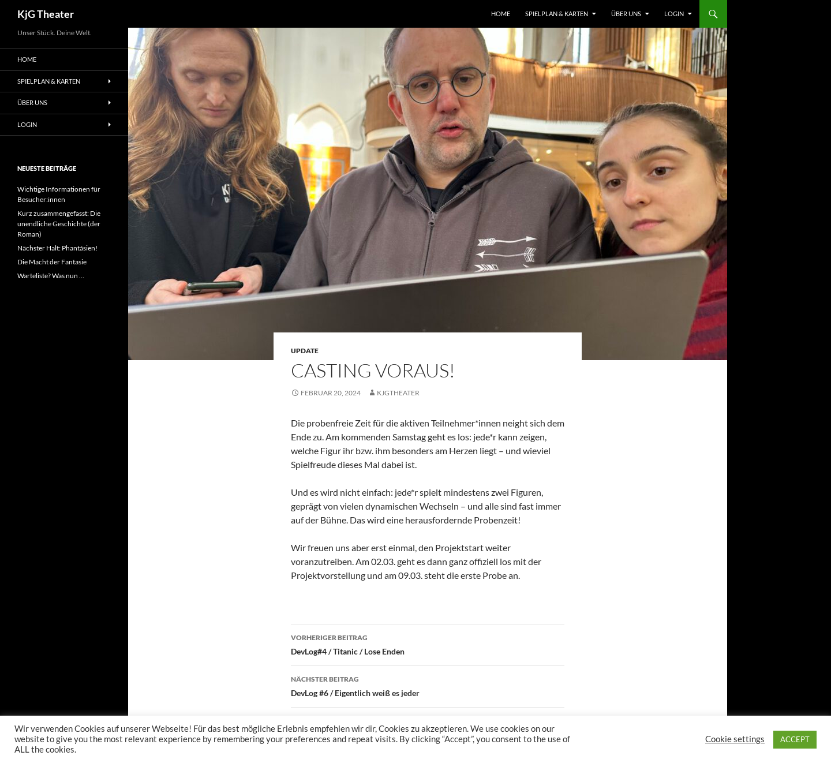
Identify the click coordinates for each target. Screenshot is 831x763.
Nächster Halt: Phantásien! (57, 248)
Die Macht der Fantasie (52, 261)
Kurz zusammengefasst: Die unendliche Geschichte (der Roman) (58, 223)
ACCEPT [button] (795, 739)
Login (674, 13)
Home (500, 13)
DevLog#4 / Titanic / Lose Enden (427, 643)
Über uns (626, 13)
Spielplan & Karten (556, 13)
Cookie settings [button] (735, 739)
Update (305, 350)
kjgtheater (398, 392)
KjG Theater (45, 14)
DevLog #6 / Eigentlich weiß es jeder (427, 685)
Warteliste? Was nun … (50, 275)
